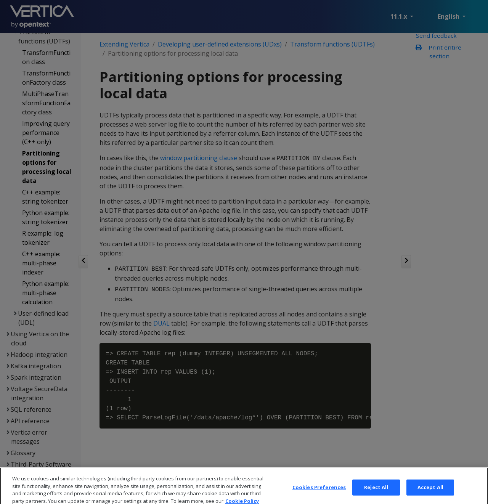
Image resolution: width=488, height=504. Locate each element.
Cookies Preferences (319, 491)
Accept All (430, 491)
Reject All (376, 491)
